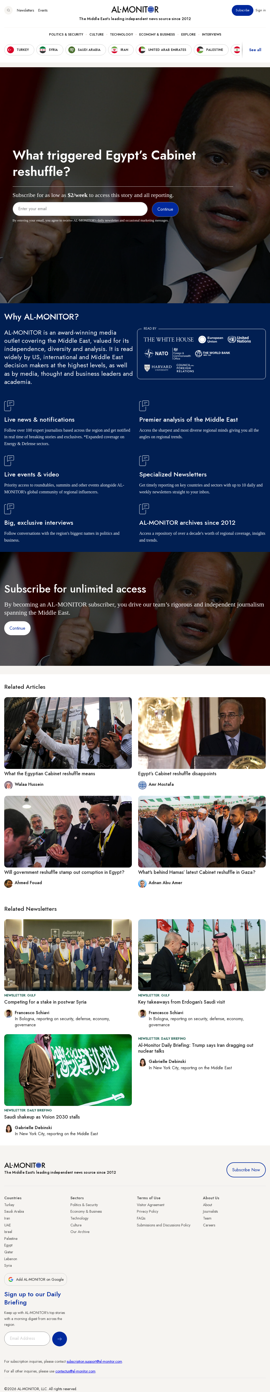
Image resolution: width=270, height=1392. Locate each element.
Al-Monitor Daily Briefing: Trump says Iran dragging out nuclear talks (195, 1048)
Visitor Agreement (150, 1204)
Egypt (8, 1245)
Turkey (9, 1204)
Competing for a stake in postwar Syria (45, 1002)
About (207, 1204)
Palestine (10, 1238)
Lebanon (10, 1258)
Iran (7, 1218)
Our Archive (79, 1231)
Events (42, 10)
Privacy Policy (147, 1211)
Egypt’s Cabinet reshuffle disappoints (177, 773)
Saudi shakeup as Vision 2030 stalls (42, 1117)
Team (207, 1218)
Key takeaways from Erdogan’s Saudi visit (181, 1002)
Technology (121, 34)
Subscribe (242, 10)
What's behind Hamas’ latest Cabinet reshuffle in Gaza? (196, 872)
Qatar (8, 1252)
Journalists (210, 1211)
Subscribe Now (246, 1170)
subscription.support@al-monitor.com (94, 1361)
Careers (209, 1225)
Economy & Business (157, 34)
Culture (96, 34)
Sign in (260, 10)
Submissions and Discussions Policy (163, 1225)
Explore (188, 34)
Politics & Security (66, 34)
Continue (17, 628)
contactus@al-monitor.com (75, 1371)
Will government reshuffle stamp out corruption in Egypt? (64, 872)
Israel (8, 1231)
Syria (8, 1265)
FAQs (141, 1218)
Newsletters (25, 10)
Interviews (211, 34)
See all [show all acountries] (255, 49)
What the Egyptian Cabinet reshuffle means (49, 773)
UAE (7, 1225)
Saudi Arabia (14, 1211)
